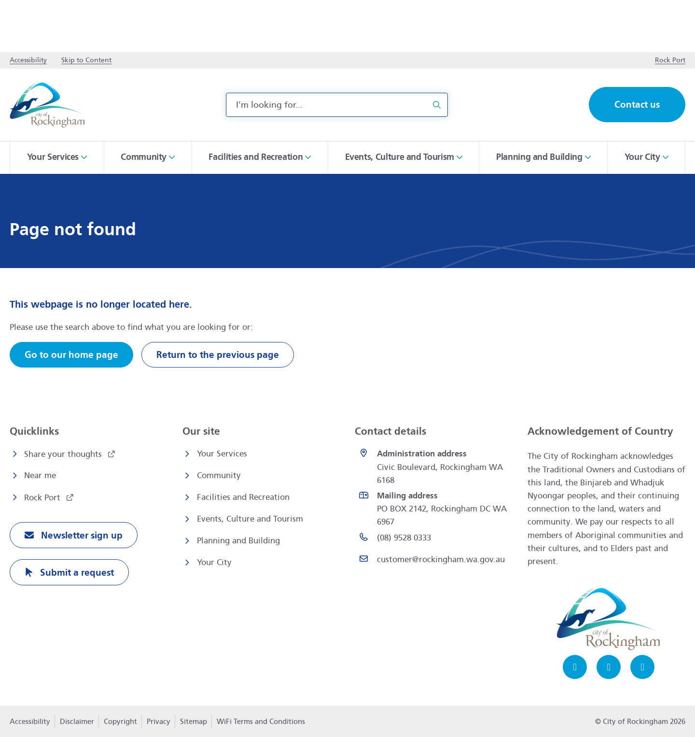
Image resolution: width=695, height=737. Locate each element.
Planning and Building (238, 541)
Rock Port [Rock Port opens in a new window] (43, 498)
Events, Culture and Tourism (250, 519)
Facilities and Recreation (243, 497)
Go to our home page (71, 354)
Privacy (158, 724)
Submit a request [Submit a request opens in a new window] (76, 572)
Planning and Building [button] (539, 157)
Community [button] (144, 157)
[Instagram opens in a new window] (609, 667)
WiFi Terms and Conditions (261, 721)
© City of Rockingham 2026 (640, 721)
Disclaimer (77, 721)
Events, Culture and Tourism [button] (399, 157)
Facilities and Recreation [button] (255, 157)
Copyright (120, 721)
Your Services (222, 454)
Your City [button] (642, 157)
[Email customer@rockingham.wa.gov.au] (436, 561)
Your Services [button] (53, 157)
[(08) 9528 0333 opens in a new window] (436, 540)
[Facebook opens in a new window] (575, 667)
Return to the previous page (217, 354)
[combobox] (337, 105)
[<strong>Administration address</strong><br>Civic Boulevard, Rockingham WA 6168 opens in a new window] (436, 467)
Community (219, 475)
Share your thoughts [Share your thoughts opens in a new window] (64, 454)
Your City (214, 562)
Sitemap (193, 721)
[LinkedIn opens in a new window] (642, 667)
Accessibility (30, 721)
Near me (40, 475)
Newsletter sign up (81, 535)
